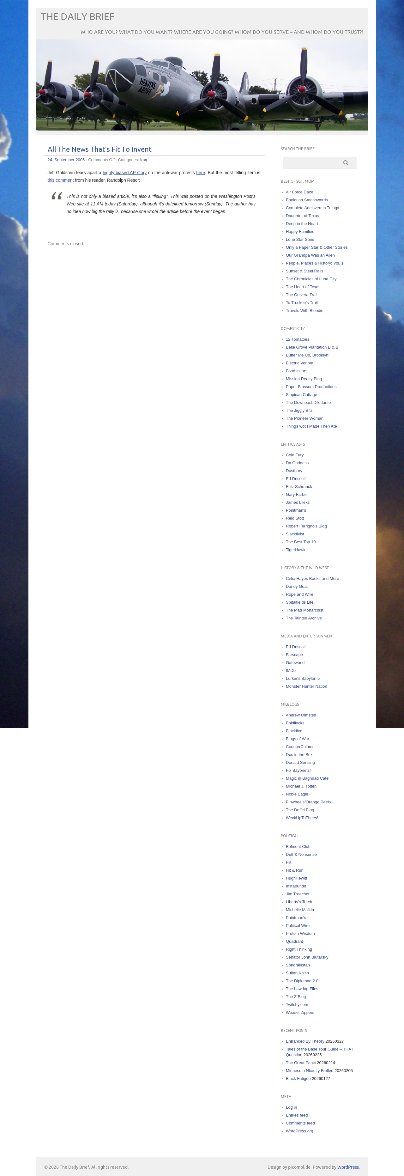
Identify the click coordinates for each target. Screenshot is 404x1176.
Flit (288, 862)
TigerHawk (295, 549)
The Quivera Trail (301, 294)
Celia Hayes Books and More (312, 578)
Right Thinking (299, 949)
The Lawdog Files (302, 988)
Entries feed (297, 1115)
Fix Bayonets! (298, 770)
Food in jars (296, 371)
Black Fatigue (298, 1078)
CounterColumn (300, 746)
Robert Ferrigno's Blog (306, 526)
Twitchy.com (297, 1004)
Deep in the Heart (302, 223)
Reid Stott (295, 518)
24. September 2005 (66, 159)
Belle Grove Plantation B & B (312, 347)
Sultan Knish (297, 973)
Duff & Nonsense (301, 854)
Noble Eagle (297, 794)
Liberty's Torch (299, 901)
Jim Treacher (298, 894)
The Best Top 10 (301, 541)
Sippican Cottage (301, 394)
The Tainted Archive (304, 618)
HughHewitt (296, 878)
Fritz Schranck (299, 486)
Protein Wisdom (300, 933)
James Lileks (298, 502)
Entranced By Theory (305, 1041)
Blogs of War (297, 738)
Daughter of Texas (302, 215)
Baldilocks (295, 723)
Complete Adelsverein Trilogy (312, 207)
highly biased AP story (125, 172)
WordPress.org (299, 1131)
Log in (291, 1107)
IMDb (291, 670)
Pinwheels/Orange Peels (308, 802)
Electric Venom (299, 363)
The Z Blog (296, 996)
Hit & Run (295, 870)
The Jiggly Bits (299, 410)
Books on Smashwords (307, 200)
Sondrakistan (298, 965)
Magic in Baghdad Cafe (307, 778)
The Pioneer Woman (304, 418)
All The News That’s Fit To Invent (100, 149)
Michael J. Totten (301, 786)
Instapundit (296, 886)
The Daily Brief (77, 17)
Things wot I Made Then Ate (311, 426)
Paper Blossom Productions (311, 386)
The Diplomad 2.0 (302, 980)
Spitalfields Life (299, 602)
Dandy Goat (297, 586)
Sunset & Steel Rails (304, 271)
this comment (61, 180)
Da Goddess (297, 462)
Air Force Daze (299, 192)
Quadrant (294, 941)
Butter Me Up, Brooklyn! (307, 355)
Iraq (143, 159)
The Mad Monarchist (304, 610)
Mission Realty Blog (304, 378)
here (200, 172)
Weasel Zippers (300, 1012)
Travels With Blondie (304, 310)
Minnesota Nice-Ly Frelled (310, 1070)
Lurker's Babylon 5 (303, 678)
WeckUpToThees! (302, 817)
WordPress (348, 1167)
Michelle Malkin (300, 909)
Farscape (294, 654)
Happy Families (300, 231)
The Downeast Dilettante (308, 402)
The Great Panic (301, 1062)
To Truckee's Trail (302, 302)
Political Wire (298, 925)
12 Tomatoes (297, 339)
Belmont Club (298, 846)
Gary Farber (297, 494)
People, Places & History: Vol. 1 (315, 263)
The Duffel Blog (300, 809)
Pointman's (296, 510)
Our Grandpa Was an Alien (310, 255)
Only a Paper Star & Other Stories (317, 247)
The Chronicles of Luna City (311, 279)
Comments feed (300, 1123)
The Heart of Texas (303, 286)
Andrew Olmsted (301, 715)
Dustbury (294, 470)
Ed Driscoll (295, 478)
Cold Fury (295, 455)
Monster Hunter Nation (306, 686)
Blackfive (294, 730)
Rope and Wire (299, 594)
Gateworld (295, 662)
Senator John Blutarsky (307, 957)
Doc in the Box (299, 754)
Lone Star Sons (300, 239)
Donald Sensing (300, 762)
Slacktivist (295, 534)
